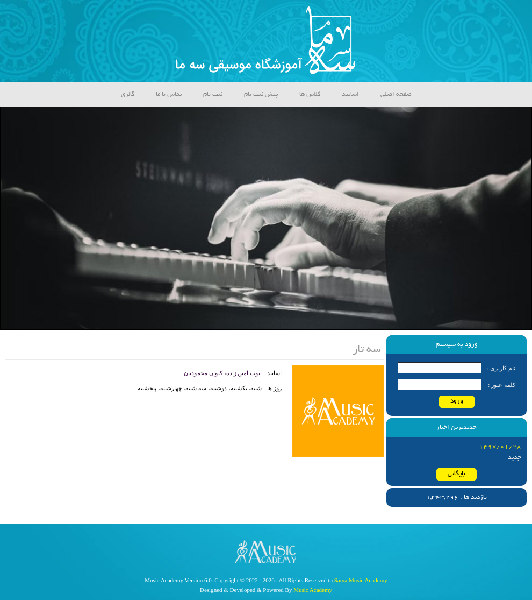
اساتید (350, 94)
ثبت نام (212, 94)
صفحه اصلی (396, 94)
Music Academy (312, 590)
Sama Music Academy (360, 580)
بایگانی (456, 473)
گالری (127, 94)
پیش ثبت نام (261, 94)
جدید (514, 457)
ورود (456, 401)
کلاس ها (309, 94)
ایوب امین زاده (244, 373)
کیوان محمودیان (203, 373)
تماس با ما (169, 94)
